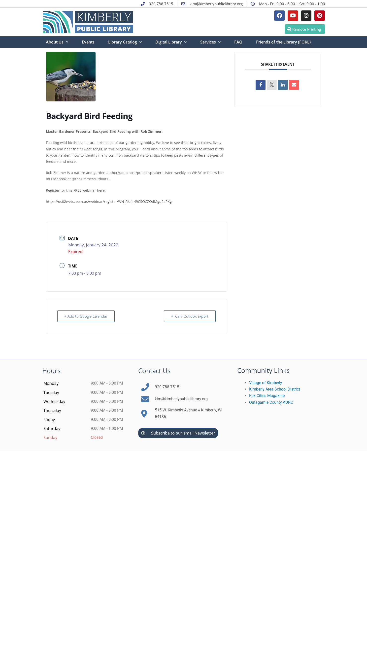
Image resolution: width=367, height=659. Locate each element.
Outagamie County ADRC (271, 402)
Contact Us (154, 370)
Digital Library (171, 42)
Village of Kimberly (265, 382)
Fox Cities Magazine (267, 395)
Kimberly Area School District (274, 389)
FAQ (238, 42)
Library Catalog (125, 42)
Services (210, 42)
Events (88, 42)
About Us (57, 42)
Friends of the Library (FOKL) (283, 42)
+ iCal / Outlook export (189, 316)
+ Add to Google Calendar (86, 316)
